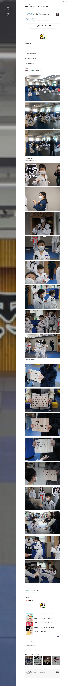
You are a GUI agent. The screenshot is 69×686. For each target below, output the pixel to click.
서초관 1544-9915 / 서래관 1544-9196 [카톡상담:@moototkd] (35, 672)
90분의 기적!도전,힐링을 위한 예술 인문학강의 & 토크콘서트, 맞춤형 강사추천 (37, 14)
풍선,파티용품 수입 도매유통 (30, 19)
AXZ (42, 684)
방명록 (6, 684)
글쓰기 (3, 684)
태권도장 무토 (8, 10)
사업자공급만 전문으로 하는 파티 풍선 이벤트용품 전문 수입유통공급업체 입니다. (38, 20)
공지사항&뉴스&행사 (28, 4)
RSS (10, 684)
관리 (13, 684)
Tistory (47, 684)
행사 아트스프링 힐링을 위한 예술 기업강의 (33, 13)
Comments (27, 667)
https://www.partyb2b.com (30, 18)
